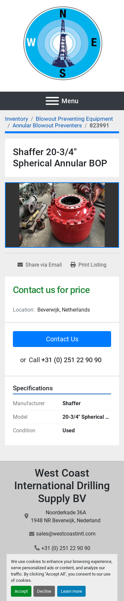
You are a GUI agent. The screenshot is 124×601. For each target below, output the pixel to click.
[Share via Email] (39, 265)
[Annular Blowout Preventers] (47, 125)
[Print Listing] (88, 265)
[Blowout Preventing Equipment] (74, 118)
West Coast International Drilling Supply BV (62, 486)
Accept (21, 591)
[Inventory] (16, 118)
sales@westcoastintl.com (66, 534)
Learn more (71, 591)
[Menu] (52, 101)
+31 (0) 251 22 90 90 (71, 360)
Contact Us (62, 339)
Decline (44, 591)
